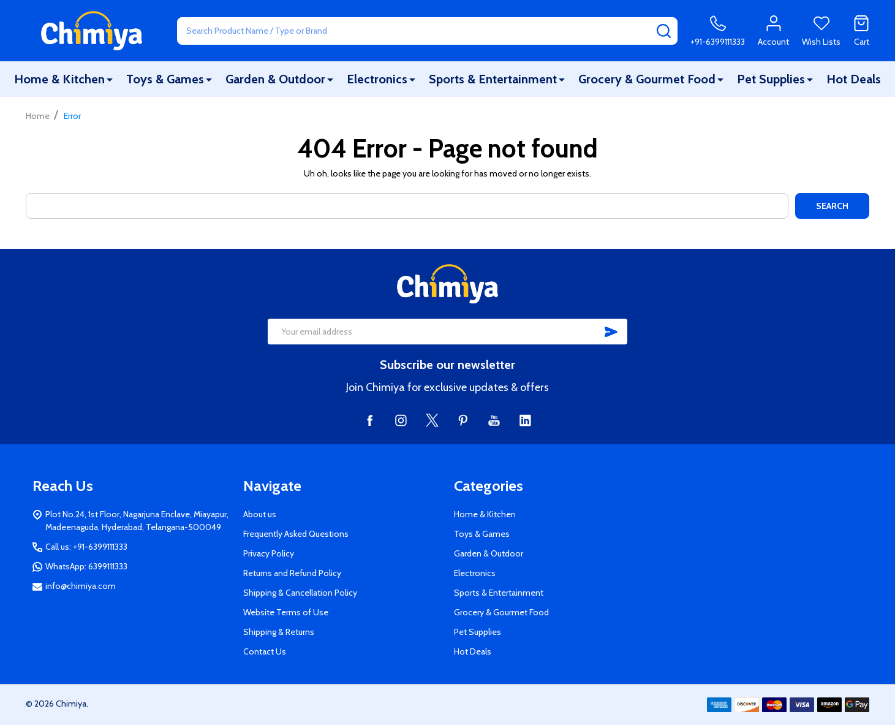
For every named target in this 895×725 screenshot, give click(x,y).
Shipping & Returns (278, 631)
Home (38, 115)
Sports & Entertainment (493, 79)
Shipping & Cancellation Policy (300, 592)
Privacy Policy (268, 553)
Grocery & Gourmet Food (647, 79)
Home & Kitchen (59, 79)
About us (259, 514)
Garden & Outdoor (275, 79)
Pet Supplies (771, 79)
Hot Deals (853, 79)
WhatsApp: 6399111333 (86, 566)
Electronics (377, 79)
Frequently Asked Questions (296, 533)
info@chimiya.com (80, 585)
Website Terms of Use (285, 612)
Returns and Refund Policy (292, 573)
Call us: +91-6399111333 (86, 546)
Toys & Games (165, 79)
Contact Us (264, 651)
